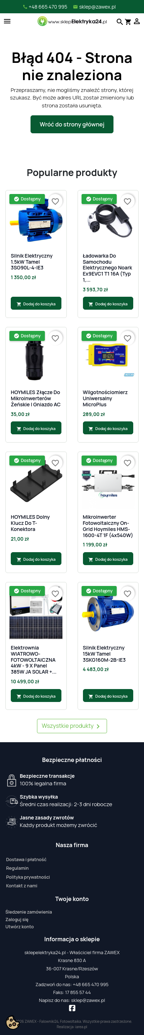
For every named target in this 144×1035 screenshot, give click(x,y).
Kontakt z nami (21, 886)
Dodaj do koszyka (36, 304)
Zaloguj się (16, 919)
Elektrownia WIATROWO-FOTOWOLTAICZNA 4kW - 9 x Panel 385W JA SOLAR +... (33, 660)
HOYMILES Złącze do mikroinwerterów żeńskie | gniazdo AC (36, 398)
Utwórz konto (19, 927)
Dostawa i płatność (26, 859)
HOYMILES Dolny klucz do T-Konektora (30, 523)
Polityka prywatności (28, 877)
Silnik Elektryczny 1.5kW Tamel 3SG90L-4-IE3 (31, 262)
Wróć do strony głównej (72, 124)
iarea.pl (81, 1026)
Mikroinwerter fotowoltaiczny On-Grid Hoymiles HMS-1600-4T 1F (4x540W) (108, 526)
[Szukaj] (119, 21)
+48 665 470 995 (90, 984)
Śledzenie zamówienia (28, 912)
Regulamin (17, 868)
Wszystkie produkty (72, 726)
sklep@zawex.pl (88, 1000)
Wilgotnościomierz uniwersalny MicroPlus (105, 398)
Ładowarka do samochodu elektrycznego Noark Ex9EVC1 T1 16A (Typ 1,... (107, 268)
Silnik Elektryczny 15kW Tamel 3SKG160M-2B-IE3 (104, 654)
